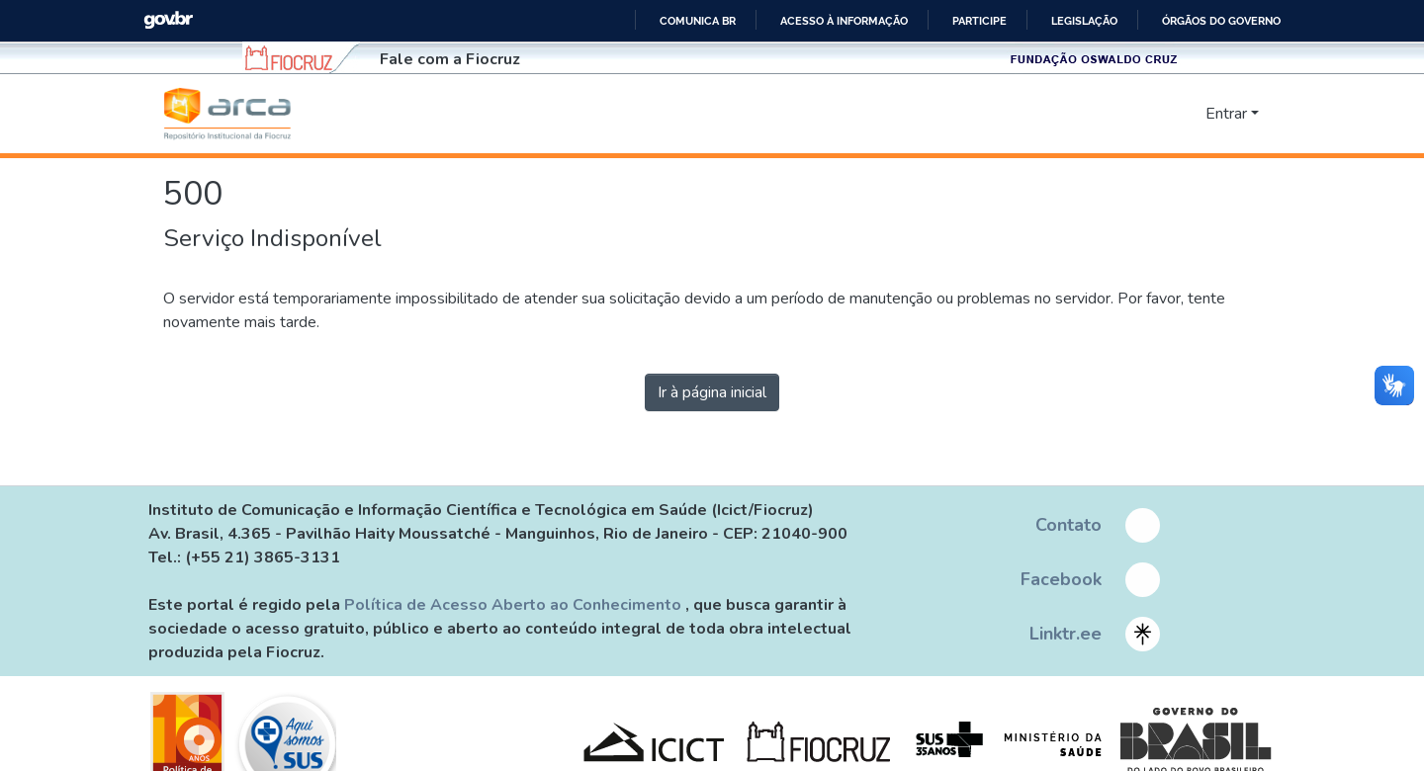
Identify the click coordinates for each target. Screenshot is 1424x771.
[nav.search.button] (1158, 114)
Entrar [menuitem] (1226, 114)
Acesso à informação (844, 21)
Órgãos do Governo (1221, 21)
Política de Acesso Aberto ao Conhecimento (514, 605)
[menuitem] (1187, 114)
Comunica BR (698, 21)
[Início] (227, 113)
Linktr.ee (1065, 633)
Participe (979, 21)
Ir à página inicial (712, 392)
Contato (1068, 525)
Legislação (1084, 21)
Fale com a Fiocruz (450, 59)
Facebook (1061, 579)
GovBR (168, 20)
